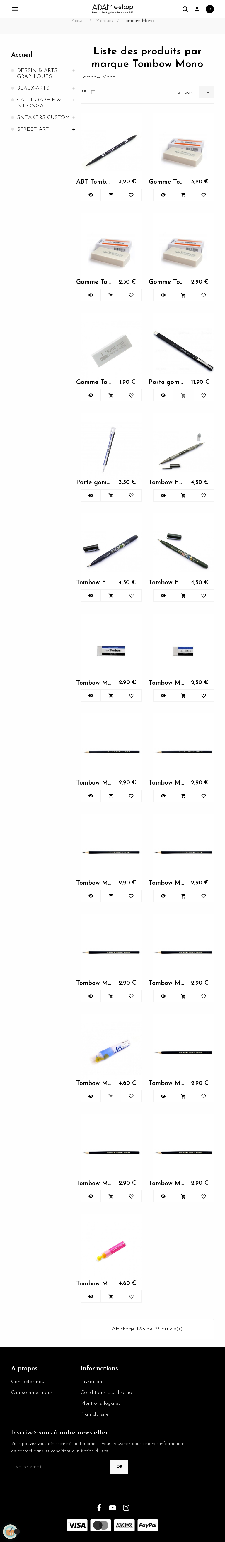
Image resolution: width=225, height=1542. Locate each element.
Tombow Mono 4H (167, 983)
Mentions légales (100, 1403)
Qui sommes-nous (32, 1392)
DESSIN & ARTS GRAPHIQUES (37, 73)
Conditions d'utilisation (108, 1392)
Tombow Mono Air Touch (94, 1083)
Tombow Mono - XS (167, 683)
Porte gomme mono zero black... (167, 382)
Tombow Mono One (94, 1284)
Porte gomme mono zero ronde (94, 483)
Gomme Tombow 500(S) (94, 282)
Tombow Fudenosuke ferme (94, 583)
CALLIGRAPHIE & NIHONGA (39, 103)
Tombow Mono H (94, 1184)
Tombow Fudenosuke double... (167, 483)
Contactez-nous (29, 1382)
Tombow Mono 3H (167, 883)
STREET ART (33, 129)
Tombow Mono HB (167, 1184)
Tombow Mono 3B (94, 883)
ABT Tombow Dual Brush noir (94, 182)
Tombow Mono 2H (167, 783)
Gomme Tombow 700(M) (167, 282)
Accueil (21, 55)
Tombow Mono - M (94, 683)
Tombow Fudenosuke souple (167, 583)
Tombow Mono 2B (94, 783)
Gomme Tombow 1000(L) (167, 182)
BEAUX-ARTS (33, 88)
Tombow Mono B (167, 1083)
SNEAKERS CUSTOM (43, 117)
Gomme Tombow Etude (94, 382)
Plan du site (95, 1414)
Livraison (91, 1382)
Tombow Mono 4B (94, 983)
